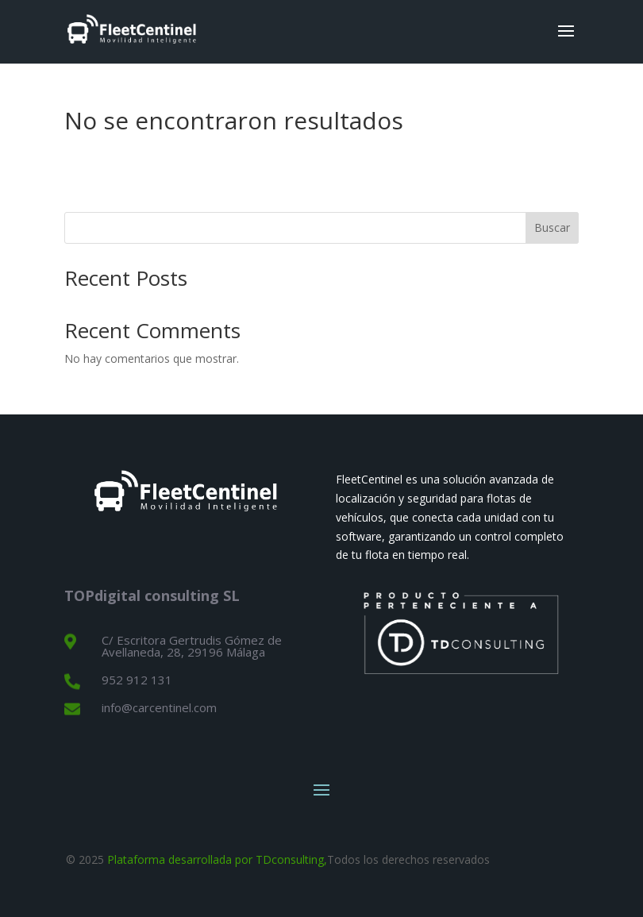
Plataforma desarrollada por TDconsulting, (217, 859)
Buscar (552, 227)
